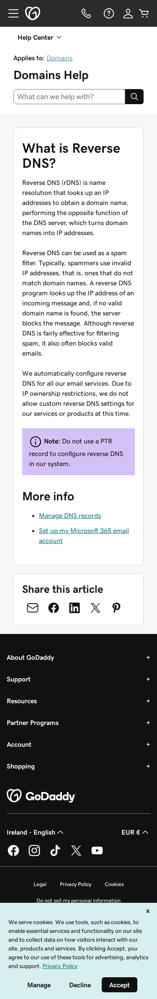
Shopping (21, 766)
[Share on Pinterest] (116, 608)
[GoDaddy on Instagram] (34, 854)
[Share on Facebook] (53, 608)
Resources (22, 700)
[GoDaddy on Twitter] (76, 854)
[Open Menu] (10, 13)
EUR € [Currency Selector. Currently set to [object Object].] (135, 832)
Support (19, 679)
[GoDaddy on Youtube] (97, 854)
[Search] (134, 96)
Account (19, 744)
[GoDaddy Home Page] (41, 796)
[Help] (108, 13)
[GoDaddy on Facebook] (13, 854)
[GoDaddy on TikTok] (55, 854)
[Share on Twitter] (95, 608)
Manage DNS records (70, 515)
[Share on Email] (32, 608)
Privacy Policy (75, 884)
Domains (59, 57)
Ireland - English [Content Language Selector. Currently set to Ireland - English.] (36, 832)
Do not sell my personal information (78, 900)
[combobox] (69, 96)
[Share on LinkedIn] (74, 608)
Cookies (114, 884)
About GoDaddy (30, 657)
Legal (39, 884)
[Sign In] (128, 13)
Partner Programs (33, 722)
